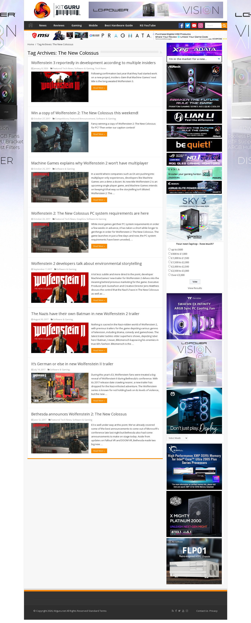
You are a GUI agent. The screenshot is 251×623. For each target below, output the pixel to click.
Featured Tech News (63, 68)
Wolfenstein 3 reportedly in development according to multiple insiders (93, 62)
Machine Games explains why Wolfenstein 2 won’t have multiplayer (89, 163)
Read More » (99, 88)
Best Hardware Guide (119, 25)
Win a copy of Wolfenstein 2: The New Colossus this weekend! (84, 112)
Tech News (100, 68)
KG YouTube (148, 25)
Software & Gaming (84, 68)
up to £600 (177, 249)
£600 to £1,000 (179, 253)
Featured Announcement (82, 118)
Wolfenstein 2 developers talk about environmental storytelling (86, 263)
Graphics (81, 219)
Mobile (93, 25)
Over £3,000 (178, 275)
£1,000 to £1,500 (180, 258)
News (43, 25)
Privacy (213, 610)
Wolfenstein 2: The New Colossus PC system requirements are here (90, 213)
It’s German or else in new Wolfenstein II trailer (72, 363)
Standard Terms (97, 610)
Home (30, 25)
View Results (195, 288)
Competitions (62, 118)
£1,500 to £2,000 (180, 262)
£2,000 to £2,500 (180, 266)
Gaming (76, 25)
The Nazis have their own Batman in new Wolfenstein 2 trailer (85, 313)
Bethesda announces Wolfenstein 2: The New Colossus (79, 414)
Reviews (59, 25)
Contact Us (202, 610)
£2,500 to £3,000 (180, 270)
